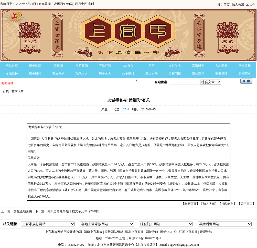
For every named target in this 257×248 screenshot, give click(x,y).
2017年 (250, 4)
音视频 (58, 66)
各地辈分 (221, 66)
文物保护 (12, 73)
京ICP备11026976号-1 (146, 238)
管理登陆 (206, 232)
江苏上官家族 (188, 232)
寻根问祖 (175, 73)
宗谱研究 (198, 66)
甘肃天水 (18, 91)
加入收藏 (238, 4)
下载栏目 (105, 66)
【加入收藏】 (209, 204)
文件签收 (175, 66)
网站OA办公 (168, 232)
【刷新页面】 (190, 204)
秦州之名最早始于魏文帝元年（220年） (74, 211)
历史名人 (105, 73)
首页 (6, 91)
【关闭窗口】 (246, 204)
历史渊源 (35, 66)
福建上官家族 (93, 232)
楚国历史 (245, 73)
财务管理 (221, 73)
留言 (151, 66)
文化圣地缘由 (23, 211)
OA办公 (128, 66)
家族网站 (58, 73)
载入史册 (151, 73)
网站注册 (245, 66)
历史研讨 (35, 73)
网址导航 (152, 232)
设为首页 (223, 4)
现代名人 (82, 73)
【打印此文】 (227, 204)
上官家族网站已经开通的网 (63, 232)
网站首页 (12, 66)
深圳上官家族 (134, 232)
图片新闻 (82, 66)
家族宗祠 (198, 73)
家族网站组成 (114, 232)
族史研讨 (128, 73)
